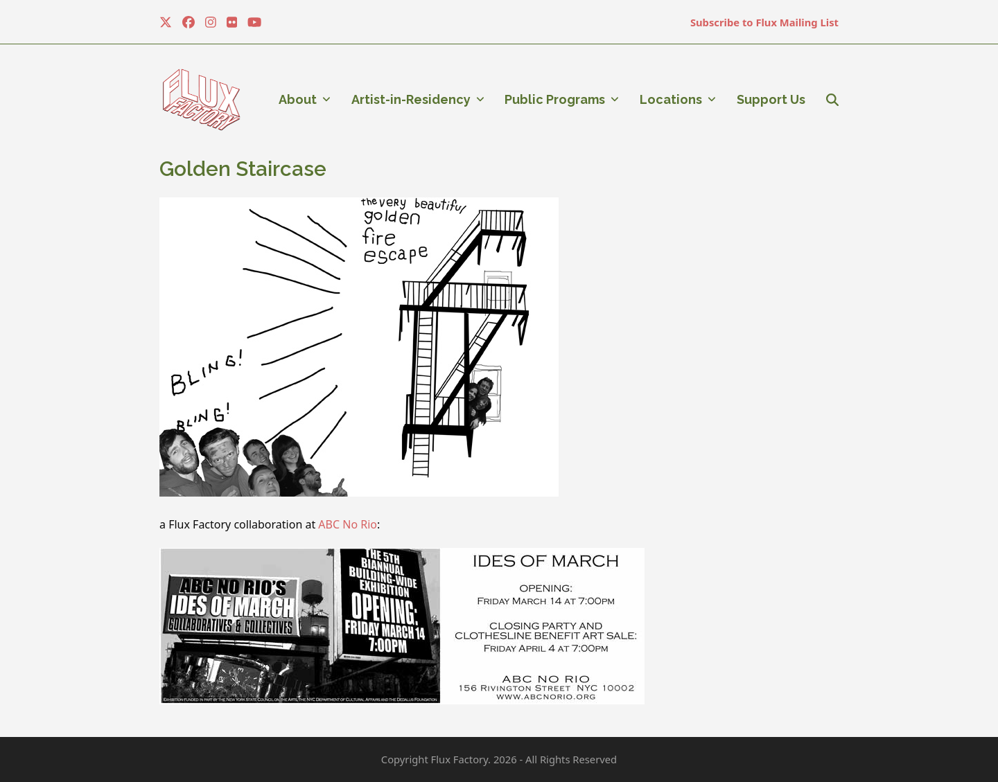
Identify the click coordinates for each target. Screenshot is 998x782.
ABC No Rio (347, 524)
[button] (832, 99)
